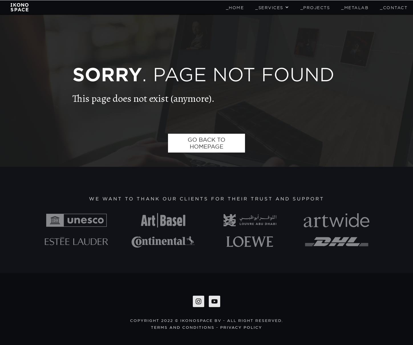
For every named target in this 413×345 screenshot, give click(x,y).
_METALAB (355, 7)
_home (235, 7)
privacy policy (241, 327)
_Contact (393, 7)
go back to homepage (206, 143)
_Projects (315, 7)
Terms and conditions (182, 327)
